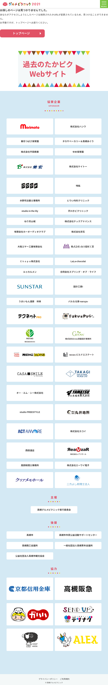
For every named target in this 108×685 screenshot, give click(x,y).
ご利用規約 (64, 679)
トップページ (21, 33)
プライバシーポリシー (48, 679)
